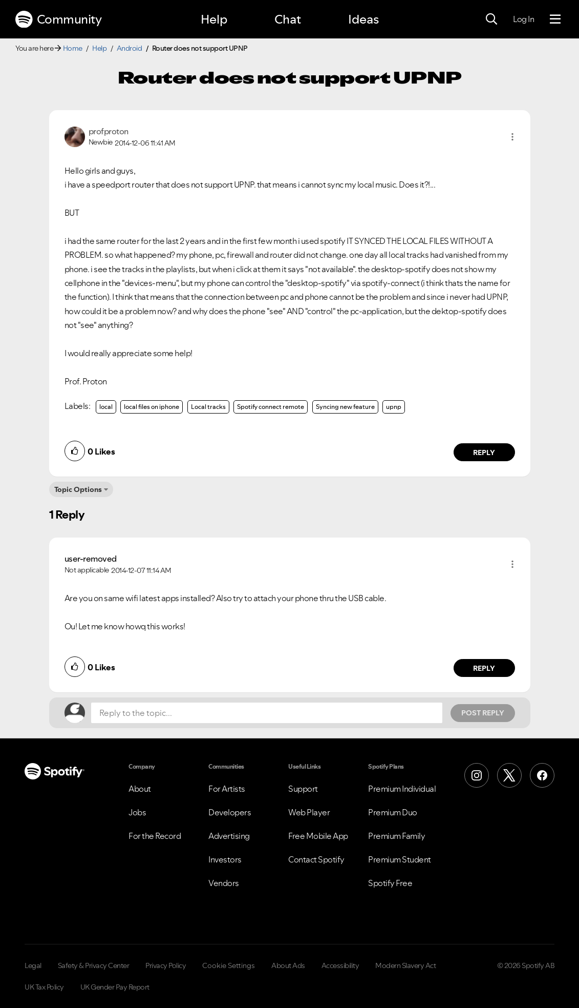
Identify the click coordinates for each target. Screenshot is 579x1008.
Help (214, 19)
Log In (523, 19)
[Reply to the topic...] (266, 713)
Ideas (363, 19)
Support (303, 788)
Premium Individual (402, 788)
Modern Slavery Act (405, 965)
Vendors (223, 883)
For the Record (154, 835)
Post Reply (482, 713)
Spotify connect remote (270, 406)
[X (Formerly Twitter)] (509, 775)
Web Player (309, 812)
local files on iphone (151, 406)
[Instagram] (476, 775)
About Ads (288, 965)
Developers (229, 812)
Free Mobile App (318, 835)
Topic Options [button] (78, 489)
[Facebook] (542, 775)
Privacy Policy (165, 965)
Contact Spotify (316, 859)
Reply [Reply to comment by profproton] (484, 452)
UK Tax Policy (44, 987)
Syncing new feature (345, 406)
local (106, 406)
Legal (33, 965)
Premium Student (399, 859)
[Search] (491, 19)
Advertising (229, 835)
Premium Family (396, 835)
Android (129, 48)
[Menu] (555, 19)
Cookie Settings (228, 965)
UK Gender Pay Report (114, 987)
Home (72, 48)
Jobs (137, 812)
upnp (393, 406)
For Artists (226, 788)
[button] (512, 137)
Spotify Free (390, 883)
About (139, 788)
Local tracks (208, 406)
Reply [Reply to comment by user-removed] (484, 668)
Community (58, 19)
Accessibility (340, 965)
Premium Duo (392, 812)
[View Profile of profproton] (108, 131)
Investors (225, 859)
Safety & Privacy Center (94, 965)
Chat (287, 19)
